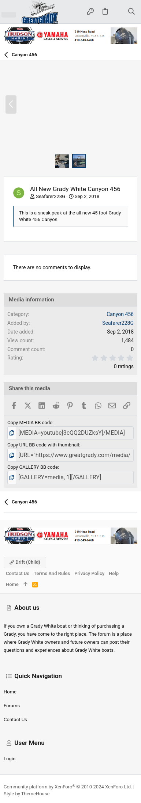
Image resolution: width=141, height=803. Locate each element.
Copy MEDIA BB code (29, 422)
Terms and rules (52, 573)
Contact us (15, 719)
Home (10, 691)
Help (114, 573)
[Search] (132, 12)
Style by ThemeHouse (26, 793)
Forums (12, 705)
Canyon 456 (120, 314)
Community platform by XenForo (68, 786)
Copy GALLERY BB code (32, 467)
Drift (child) (25, 562)
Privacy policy (89, 573)
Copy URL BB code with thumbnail (43, 445)
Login (9, 758)
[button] (8, 12)
